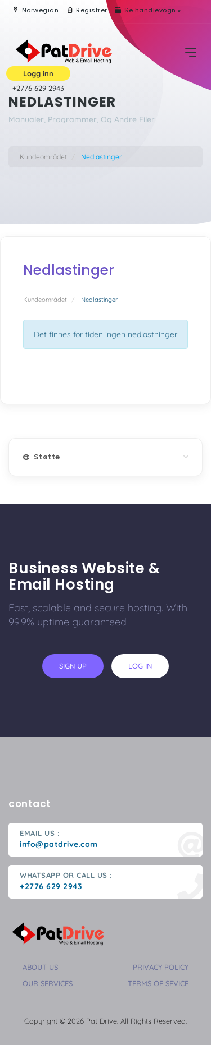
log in (140, 665)
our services (48, 983)
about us (40, 967)
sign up (73, 665)
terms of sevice (158, 983)
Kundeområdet (43, 157)
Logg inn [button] (38, 73)
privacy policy (160, 967)
